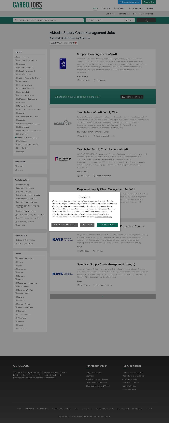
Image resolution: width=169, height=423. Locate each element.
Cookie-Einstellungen (64, 225)
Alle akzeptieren (107, 225)
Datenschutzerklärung (103, 217)
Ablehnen (87, 225)
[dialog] (84, 211)
